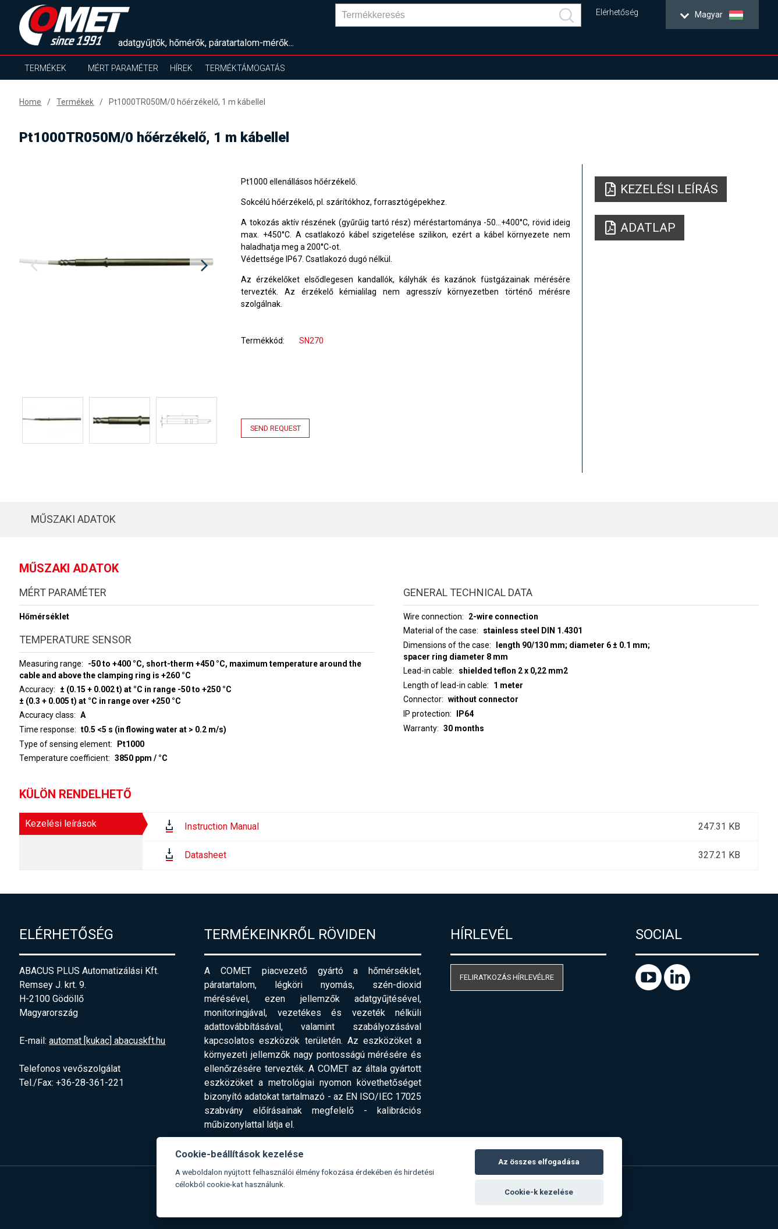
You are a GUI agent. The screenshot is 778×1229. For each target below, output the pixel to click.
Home (30, 102)
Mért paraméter (123, 68)
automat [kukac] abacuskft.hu (107, 1040)
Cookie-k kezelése (539, 1192)
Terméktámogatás (245, 68)
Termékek (45, 68)
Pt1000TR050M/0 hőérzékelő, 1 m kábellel (187, 102)
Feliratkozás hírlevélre (507, 977)
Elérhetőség (617, 12)
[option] (119, 266)
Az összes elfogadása (539, 1161)
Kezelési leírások (61, 823)
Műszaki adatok (73, 519)
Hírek (181, 68)
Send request (275, 428)
